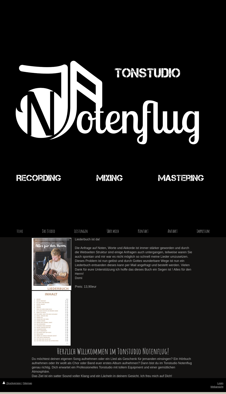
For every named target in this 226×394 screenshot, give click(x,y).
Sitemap (27, 383)
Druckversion (12, 383)
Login (220, 383)
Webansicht (216, 386)
